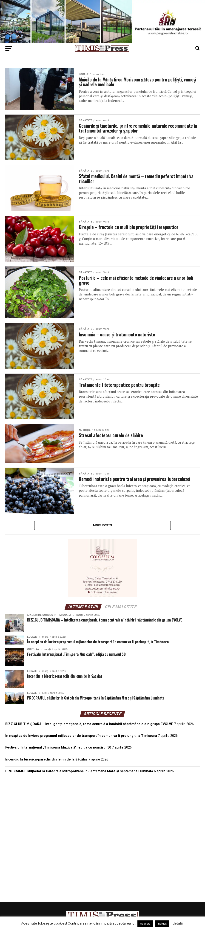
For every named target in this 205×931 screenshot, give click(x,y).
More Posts (102, 526)
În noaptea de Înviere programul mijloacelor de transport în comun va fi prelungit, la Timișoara (81, 737)
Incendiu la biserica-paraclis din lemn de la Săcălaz (46, 761)
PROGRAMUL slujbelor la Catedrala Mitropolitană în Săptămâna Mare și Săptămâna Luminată (79, 772)
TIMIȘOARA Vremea (102, 801)
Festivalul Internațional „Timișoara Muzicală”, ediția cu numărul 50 (58, 749)
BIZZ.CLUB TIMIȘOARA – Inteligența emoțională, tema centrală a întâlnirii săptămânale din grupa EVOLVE (89, 725)
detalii (178, 923)
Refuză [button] (162, 923)
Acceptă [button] (145, 923)
